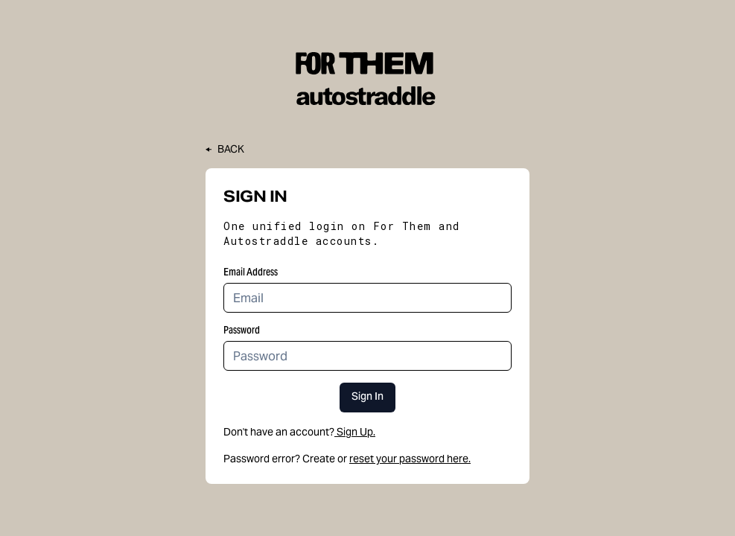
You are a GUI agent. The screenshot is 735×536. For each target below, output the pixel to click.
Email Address (250, 272)
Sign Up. (354, 431)
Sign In (367, 397)
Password (241, 330)
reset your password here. (410, 458)
